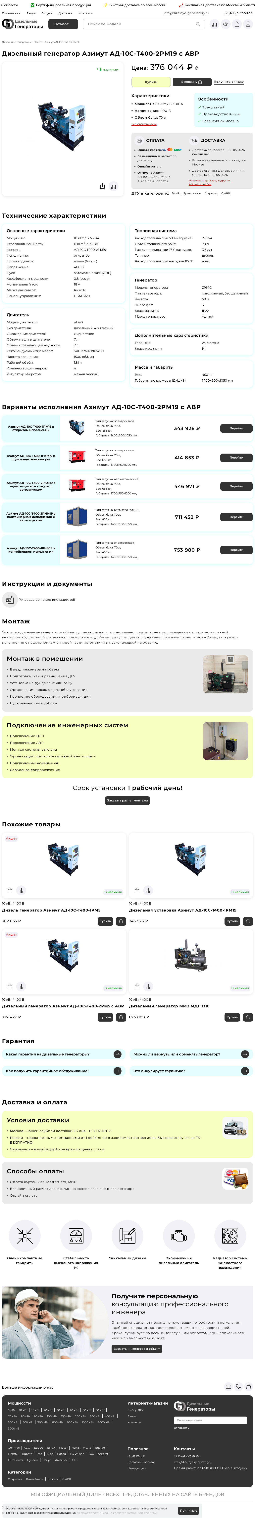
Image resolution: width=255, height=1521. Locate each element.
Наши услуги (138, 1468)
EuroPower (43, 1460)
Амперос (95, 1460)
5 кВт (12, 1410)
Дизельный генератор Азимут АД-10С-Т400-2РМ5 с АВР (62, 1008)
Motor (69, 1448)
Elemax (30, 1454)
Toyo (59, 1454)
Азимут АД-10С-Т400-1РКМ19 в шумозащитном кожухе (31, 456)
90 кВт (57, 1416)
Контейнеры (39, 1479)
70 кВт (28, 1416)
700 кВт (82, 1422)
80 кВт (42, 1416)
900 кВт (14, 1428)
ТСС (11, 1460)
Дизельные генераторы (16, 41)
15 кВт (39, 1410)
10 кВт (38, 41)
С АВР (234, 193)
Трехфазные (195, 193)
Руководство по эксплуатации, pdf (53, 596)
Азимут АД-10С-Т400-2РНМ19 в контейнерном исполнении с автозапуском (30, 515)
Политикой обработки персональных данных (47, 1512)
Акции (34, 13)
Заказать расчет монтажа (127, 797)
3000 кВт (69, 1428)
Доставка (70, 13)
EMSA (56, 1448)
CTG (110, 1460)
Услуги (51, 13)
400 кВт (31, 1422)
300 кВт (14, 1422)
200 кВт (105, 1416)
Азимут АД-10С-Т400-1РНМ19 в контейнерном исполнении (31, 546)
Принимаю (187, 1510)
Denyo (79, 1460)
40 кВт (82, 1410)
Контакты (92, 13)
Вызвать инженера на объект (139, 1355)
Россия (235, 114)
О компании (12, 13)
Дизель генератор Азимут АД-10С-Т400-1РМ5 (55, 908)
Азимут (24, 1460)
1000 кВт (32, 1428)
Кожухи (60, 1479)
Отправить (182, 1427)
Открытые (217, 193)
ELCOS (41, 1448)
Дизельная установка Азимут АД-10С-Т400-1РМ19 (187, 908)
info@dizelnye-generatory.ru (186, 13)
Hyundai (63, 1460)
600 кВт (65, 1422)
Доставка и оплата (143, 1462)
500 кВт (48, 1422)
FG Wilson (101, 1454)
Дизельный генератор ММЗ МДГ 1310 (172, 1005)
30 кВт (67, 1410)
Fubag (83, 1454)
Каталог (61, 24)
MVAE (95, 1448)
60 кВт (13, 1416)
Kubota (45, 1454)
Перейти (235, 428)
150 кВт (89, 1416)
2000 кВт (50, 1428)
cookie (10, 1512)
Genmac (15, 1448)
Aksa (70, 1454)
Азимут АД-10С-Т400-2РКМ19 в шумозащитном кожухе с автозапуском (31, 485)
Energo (14, 1454)
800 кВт (98, 1422)
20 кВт (53, 1410)
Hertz (82, 1448)
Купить (151, 82)
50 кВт (97, 1410)
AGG (29, 1448)
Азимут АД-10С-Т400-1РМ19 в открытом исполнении (31, 427)
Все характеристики (144, 123)
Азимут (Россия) (87, 261)
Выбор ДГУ (137, 1410)
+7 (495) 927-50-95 (238, 13)
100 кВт (73, 1416)
